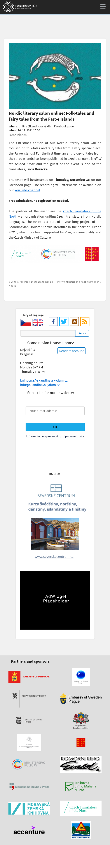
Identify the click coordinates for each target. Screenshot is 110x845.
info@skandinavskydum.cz (40, 384)
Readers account (71, 351)
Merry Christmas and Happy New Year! (79, 281)
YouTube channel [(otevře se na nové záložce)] (27, 190)
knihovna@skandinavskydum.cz (44, 380)
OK (55, 427)
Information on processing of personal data (55, 436)
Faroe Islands (17, 135)
